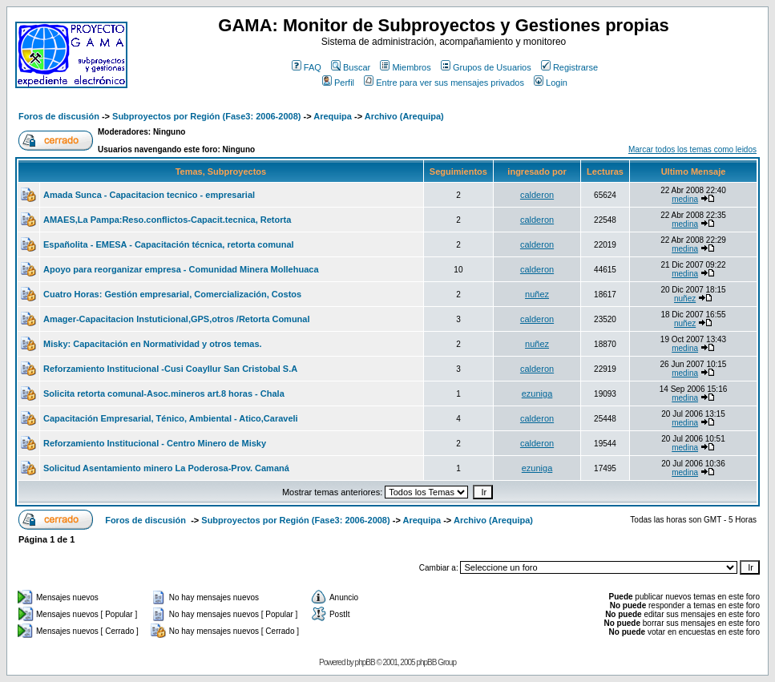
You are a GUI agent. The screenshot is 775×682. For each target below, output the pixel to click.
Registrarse (569, 67)
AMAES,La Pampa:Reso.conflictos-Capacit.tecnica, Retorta (167, 219)
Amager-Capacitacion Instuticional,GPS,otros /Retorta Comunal (176, 319)
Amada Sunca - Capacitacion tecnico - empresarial (149, 195)
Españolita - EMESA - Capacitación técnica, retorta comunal (168, 244)
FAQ (306, 67)
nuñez (537, 294)
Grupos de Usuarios (486, 67)
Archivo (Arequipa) (404, 116)
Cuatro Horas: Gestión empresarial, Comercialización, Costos (172, 294)
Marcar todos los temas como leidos (692, 149)
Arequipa (332, 116)
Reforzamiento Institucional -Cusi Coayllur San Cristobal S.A (170, 368)
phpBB (365, 662)
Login (550, 82)
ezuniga (537, 393)
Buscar (350, 67)
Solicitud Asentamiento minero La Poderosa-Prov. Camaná (166, 468)
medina (685, 199)
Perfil (338, 82)
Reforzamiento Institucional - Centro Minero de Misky (154, 443)
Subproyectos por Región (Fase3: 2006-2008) (206, 116)
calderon (537, 195)
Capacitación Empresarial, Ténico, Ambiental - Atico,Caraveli (170, 418)
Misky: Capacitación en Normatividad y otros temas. (152, 344)
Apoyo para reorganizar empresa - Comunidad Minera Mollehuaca (181, 269)
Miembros (405, 67)
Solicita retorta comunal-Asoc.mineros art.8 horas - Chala (164, 393)
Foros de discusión (58, 116)
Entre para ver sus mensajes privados (444, 82)
